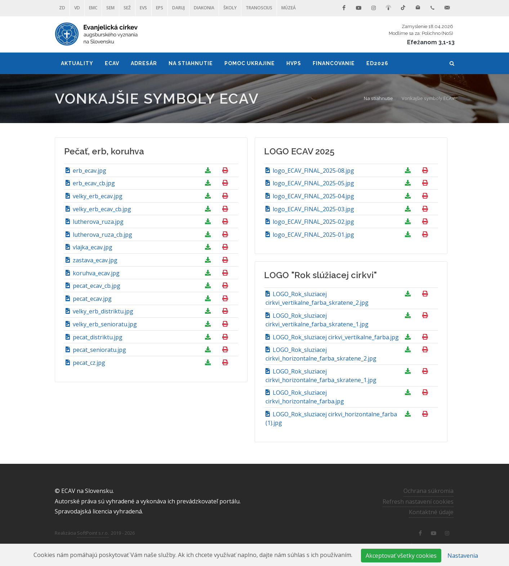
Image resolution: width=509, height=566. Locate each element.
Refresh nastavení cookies (418, 502)
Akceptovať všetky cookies (401, 556)
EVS (143, 8)
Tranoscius (259, 8)
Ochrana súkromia (428, 491)
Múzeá (288, 8)
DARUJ (178, 8)
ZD (62, 8)
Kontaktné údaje (431, 512)
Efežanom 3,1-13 (431, 42)
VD (77, 8)
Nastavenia (462, 556)
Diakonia (204, 8)
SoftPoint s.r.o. (93, 533)
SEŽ (127, 8)
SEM (110, 8)
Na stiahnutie (378, 98)
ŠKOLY (230, 8)
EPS (159, 8)
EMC (93, 8)
